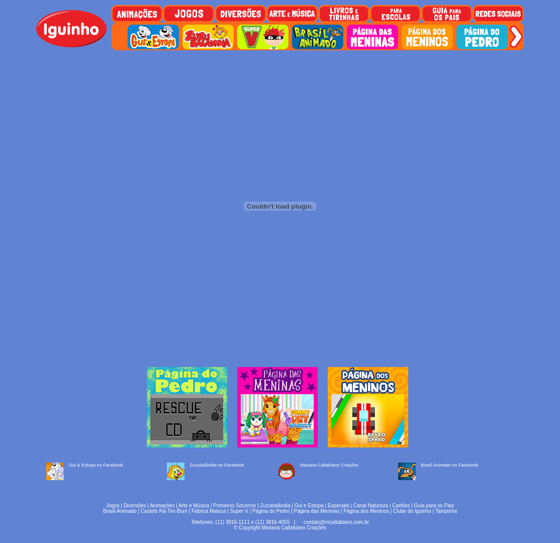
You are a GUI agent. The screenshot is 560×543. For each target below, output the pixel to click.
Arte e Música (193, 505)
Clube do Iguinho (412, 511)
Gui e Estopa (309, 505)
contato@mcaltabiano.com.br (336, 522)
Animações (162, 505)
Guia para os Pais (434, 505)
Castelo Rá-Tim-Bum (164, 511)
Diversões (135, 505)
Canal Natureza (370, 505)
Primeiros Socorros (234, 505)
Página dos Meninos (366, 511)
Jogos (113, 505)
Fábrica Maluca (209, 511)
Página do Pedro (271, 511)
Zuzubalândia (275, 505)
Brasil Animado (120, 511)
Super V (239, 511)
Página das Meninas (316, 511)
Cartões (401, 505)
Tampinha (446, 511)
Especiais (338, 505)
